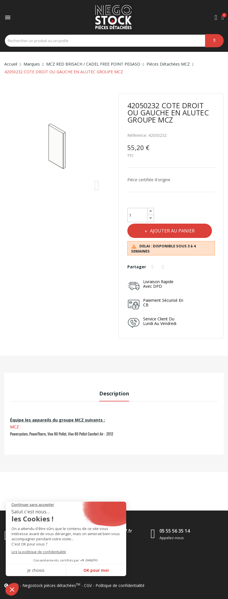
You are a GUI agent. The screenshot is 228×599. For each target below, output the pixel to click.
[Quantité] (137, 215)
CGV (88, 585)
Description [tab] (114, 393)
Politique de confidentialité (120, 585)
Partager (153, 267)
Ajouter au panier (172, 231)
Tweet (163, 267)
